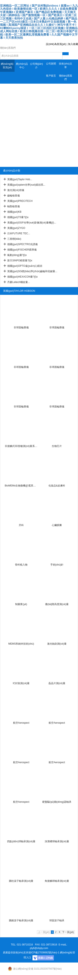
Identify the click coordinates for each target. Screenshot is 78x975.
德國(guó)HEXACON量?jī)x (22, 276)
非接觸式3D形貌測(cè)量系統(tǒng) (21, 446)
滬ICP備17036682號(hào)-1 (43, 952)
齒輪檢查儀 (13, 195)
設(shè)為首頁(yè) (56, 44)
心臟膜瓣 (57, 525)
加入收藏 (73, 44)
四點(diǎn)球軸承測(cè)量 (21, 841)
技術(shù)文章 (65, 65)
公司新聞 (51, 63)
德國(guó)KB (14, 211)
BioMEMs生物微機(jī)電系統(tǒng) (21, 485)
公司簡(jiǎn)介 (36, 65)
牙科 (21, 525)
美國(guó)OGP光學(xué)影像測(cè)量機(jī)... (31, 222)
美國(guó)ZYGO (16, 228)
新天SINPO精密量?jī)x (19, 260)
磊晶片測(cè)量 (56, 683)
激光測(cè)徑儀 (15, 190)
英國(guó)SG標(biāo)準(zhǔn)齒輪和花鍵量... (32, 271)
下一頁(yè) (68, 932)
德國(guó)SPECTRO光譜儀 (22, 244)
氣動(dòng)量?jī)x (17, 255)
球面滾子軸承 (56, 920)
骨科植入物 (21, 564)
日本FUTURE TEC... (18, 233)
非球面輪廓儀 (21, 327)
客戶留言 (51, 75)
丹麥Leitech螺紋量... (18, 282)
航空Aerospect (21, 722)
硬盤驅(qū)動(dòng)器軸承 (56, 801)
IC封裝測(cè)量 (21, 683)
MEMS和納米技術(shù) (21, 643)
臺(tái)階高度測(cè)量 (57, 604)
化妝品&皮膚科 (56, 485)
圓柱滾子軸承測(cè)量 (21, 880)
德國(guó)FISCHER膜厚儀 (22, 249)
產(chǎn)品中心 (22, 65)
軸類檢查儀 (13, 206)
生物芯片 (57, 446)
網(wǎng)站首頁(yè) (7, 65)
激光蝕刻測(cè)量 (57, 643)
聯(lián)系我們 (65, 77)
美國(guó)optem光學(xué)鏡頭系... (26, 184)
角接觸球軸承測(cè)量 (57, 880)
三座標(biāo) (14, 238)
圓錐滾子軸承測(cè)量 (21, 920)
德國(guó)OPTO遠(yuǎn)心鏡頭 (24, 265)
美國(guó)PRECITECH (19, 201)
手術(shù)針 (56, 564)
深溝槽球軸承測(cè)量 (57, 841)
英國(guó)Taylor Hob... (19, 179)
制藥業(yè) (21, 604)
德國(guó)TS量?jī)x (17, 217)
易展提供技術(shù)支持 (15, 952)
